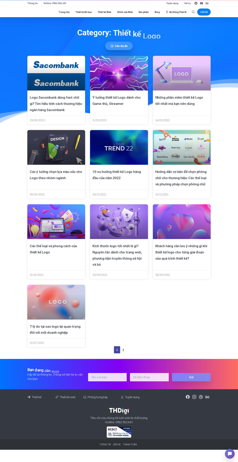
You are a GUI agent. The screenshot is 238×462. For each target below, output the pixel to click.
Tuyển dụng (172, 3)
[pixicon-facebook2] (187, 398)
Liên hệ (117, 444)
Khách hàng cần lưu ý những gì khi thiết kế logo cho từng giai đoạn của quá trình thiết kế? (181, 252)
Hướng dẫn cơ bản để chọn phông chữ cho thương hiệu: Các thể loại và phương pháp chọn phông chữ (181, 178)
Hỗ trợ (187, 3)
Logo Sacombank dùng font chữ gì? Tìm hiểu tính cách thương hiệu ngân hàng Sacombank (56, 104)
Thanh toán (130, 444)
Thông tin (32, 3)
